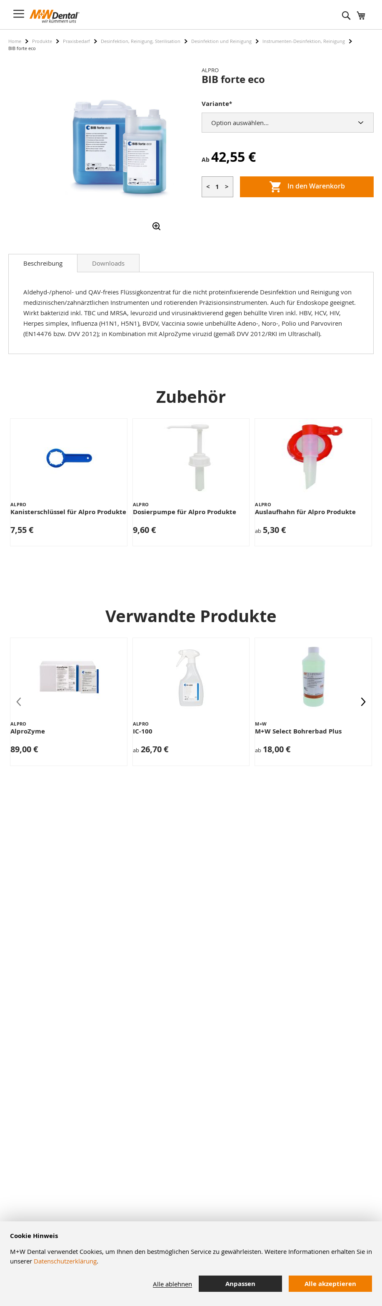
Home (14, 41)
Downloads (108, 263)
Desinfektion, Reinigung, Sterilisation (140, 41)
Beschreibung (42, 263)
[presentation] (363, 701)
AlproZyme (27, 731)
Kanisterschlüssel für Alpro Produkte (68, 511)
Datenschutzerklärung (65, 1261)
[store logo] (55, 16)
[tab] (42, 263)
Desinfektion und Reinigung (221, 41)
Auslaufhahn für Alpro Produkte (305, 511)
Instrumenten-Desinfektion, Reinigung (303, 41)
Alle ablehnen (172, 1284)
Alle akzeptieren (330, 1283)
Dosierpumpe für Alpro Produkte (184, 511)
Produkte (42, 41)
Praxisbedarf (76, 41)
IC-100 (142, 731)
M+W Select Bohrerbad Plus (298, 731)
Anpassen (240, 1283)
